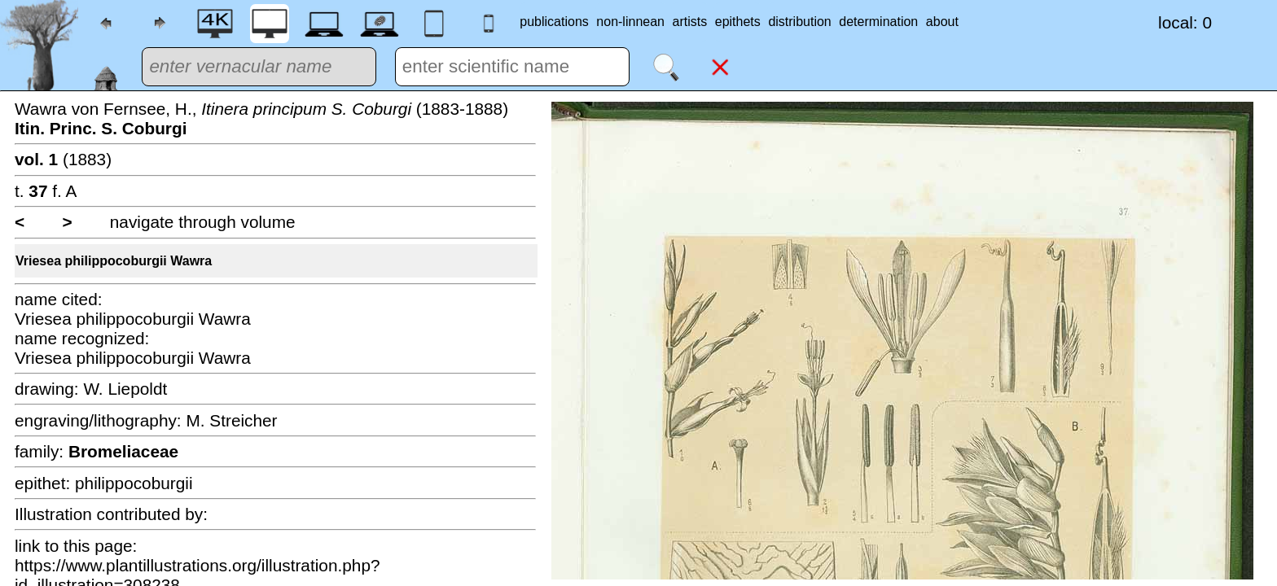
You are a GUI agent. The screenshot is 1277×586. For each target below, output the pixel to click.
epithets (738, 21)
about (942, 21)
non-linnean (630, 21)
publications (554, 21)
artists (690, 21)
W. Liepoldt (125, 388)
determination (878, 21)
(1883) (63, 159)
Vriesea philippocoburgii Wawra (113, 261)
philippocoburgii (134, 483)
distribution (799, 21)
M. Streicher (231, 420)
